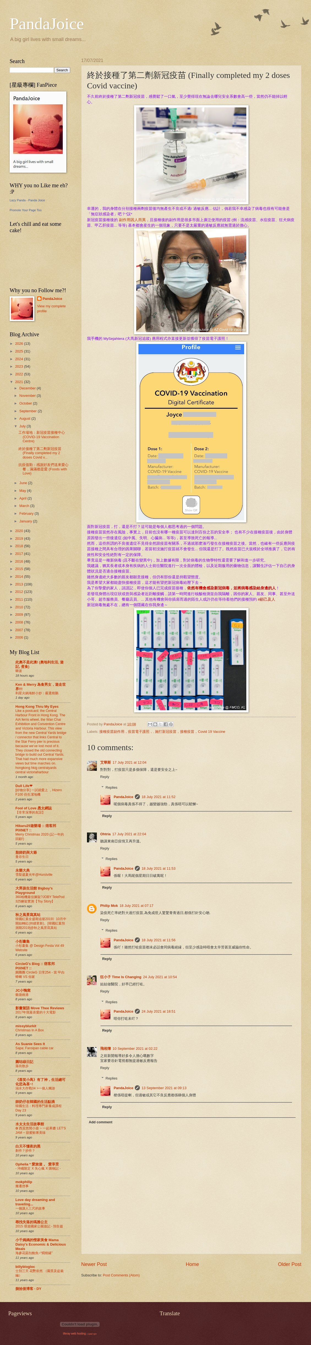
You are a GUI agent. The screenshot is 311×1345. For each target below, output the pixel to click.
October (26, 403)
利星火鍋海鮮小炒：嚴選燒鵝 (36, 693)
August (25, 418)
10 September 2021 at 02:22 (135, 1048)
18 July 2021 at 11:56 (158, 940)
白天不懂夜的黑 (27, 1146)
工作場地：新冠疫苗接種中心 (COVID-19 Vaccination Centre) (41, 436)
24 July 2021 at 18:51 (158, 1011)
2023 (19, 366)
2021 (19, 382)
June (23, 483)
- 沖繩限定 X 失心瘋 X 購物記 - (38, 1168)
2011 (19, 599)
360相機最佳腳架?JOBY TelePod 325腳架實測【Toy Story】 (39, 899)
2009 (19, 614)
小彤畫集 (22, 941)
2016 (19, 561)
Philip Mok (109, 906)
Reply (104, 777)
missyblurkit (25, 1026)
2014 (19, 576)
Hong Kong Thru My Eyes (37, 706)
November (28, 396)
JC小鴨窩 (23, 990)
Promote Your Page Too (26, 210)
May (23, 491)
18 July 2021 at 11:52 (158, 797)
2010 (19, 607)
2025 (19, 351)
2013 (19, 584)
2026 (19, 343)
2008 (19, 622)
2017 (19, 554)
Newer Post (94, 1264)
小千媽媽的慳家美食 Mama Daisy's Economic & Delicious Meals (40, 1244)
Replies (112, 787)
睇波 (18, 671)
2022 (19, 374)
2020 (19, 531)
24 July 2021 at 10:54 (160, 977)
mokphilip (23, 1182)
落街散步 (22, 1066)
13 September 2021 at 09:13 (163, 1088)
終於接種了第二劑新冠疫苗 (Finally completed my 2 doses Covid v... (39, 453)
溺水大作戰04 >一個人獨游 (35, 1088)
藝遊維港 (22, 995)
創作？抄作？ (25, 1151)
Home (192, 1264)
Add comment (100, 1122)
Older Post (289, 1264)
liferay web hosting (74, 1333)
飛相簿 (105, 1048)
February (26, 513)
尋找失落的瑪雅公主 (31, 1222)
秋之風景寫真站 (27, 915)
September (28, 411)
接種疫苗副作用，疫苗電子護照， (126, 732)
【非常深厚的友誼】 (30, 812)
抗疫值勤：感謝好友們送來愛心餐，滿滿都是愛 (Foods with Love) (43, 469)
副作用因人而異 (132, 220)
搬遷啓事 (22, 1186)
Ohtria (105, 834)
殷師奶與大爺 (26, 852)
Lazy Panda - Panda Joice (27, 200)
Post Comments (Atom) (121, 1275)
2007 (19, 630)
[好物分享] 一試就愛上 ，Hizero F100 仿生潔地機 (38, 792)
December (28, 388)
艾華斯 (105, 762)
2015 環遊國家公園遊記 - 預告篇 (39, 1226)
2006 (19, 637)
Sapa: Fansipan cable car (34, 1048)
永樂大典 (22, 870)
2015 (19, 569)
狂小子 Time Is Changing (120, 977)
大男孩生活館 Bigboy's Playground (34, 890)
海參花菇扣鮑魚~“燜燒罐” (34, 1253)
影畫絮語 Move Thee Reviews (39, 1008)
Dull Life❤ (23, 786)
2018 (19, 546)
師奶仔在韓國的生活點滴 (35, 1102)
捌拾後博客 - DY (28, 1289)
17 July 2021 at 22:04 (129, 834)
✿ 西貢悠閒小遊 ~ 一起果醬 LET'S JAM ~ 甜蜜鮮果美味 (40, 1130)
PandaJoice (47, 24)
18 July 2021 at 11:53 (158, 868)
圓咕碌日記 (24, 1062)
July (22, 426)
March (24, 506)
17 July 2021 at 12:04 (129, 762)
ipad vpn (92, 1334)
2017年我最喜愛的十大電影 (35, 1012)
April (23, 498)
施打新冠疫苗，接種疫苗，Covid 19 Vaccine (190, 732)
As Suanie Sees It (30, 1044)
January (26, 521)
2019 (19, 538)
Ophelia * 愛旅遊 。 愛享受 (37, 1164)
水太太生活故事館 (29, 1124)
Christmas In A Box (29, 1030)
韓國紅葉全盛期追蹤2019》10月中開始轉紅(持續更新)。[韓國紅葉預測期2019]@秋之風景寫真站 (40, 923)
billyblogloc (25, 1267)
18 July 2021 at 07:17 (136, 906)
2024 (19, 359)
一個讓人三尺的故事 (30, 1208)
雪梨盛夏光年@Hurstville (34, 875)
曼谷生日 (22, 857)
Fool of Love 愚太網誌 (33, 808)
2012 (19, 592)
